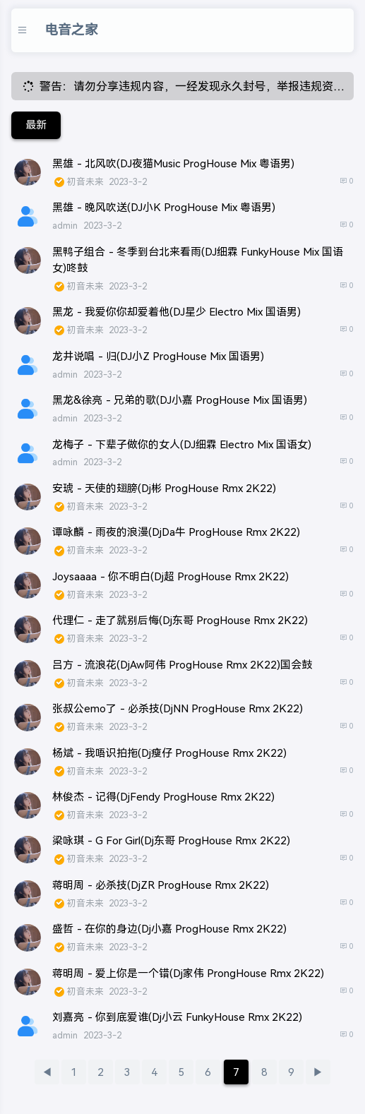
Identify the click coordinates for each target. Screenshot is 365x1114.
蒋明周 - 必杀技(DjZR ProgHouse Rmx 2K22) (160, 885)
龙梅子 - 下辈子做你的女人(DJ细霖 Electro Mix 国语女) (181, 444)
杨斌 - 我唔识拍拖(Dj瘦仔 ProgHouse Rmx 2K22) (169, 753)
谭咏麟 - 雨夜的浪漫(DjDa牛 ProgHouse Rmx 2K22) (176, 532)
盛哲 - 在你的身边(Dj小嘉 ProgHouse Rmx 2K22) (169, 929)
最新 (36, 125)
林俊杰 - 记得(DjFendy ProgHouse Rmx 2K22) (163, 797)
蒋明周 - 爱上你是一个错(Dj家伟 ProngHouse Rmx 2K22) (188, 973)
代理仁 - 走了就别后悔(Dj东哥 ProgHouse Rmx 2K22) (180, 620)
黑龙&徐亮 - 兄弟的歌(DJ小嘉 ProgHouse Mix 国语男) (179, 400)
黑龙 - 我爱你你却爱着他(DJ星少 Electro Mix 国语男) (176, 312)
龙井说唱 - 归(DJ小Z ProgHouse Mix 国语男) (158, 356)
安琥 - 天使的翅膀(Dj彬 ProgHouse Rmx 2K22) (164, 488)
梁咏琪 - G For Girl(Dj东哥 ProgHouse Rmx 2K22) (170, 840)
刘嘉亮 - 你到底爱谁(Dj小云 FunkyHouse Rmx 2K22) (177, 1017)
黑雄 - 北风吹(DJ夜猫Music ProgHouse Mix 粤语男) (173, 163)
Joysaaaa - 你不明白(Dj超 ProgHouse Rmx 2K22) (170, 576)
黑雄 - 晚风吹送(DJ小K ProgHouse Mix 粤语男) (163, 207)
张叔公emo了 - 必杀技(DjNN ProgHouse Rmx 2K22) (177, 708)
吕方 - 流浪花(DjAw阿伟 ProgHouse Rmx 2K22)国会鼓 (182, 665)
